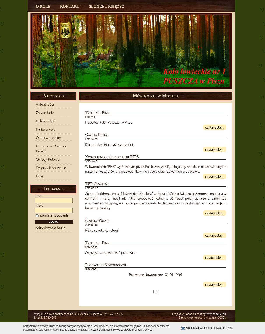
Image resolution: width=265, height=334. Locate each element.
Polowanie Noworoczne (106, 264)
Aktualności (45, 104)
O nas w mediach (49, 137)
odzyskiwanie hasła (50, 228)
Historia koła (45, 129)
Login (39, 195)
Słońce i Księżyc (106, 6)
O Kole (43, 6)
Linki (39, 176)
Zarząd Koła (45, 112)
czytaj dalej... (214, 127)
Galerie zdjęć (45, 121)
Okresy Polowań (48, 159)
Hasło (39, 205)
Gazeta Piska (96, 134)
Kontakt (69, 6)
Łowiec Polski (97, 220)
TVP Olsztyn (96, 183)
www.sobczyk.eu (216, 314)
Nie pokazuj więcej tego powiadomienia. (206, 327)
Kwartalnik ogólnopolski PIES (112, 156)
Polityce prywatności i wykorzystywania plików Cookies (120, 329)
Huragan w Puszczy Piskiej (51, 148)
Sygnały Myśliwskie (51, 167)
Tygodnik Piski (97, 112)
